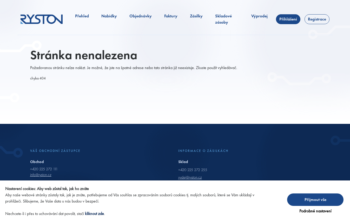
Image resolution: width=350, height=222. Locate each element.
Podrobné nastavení (315, 211)
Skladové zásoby (223, 19)
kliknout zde (94, 213)
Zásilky (196, 16)
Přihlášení (288, 19)
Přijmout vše (315, 199)
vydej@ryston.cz (190, 177)
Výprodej (259, 16)
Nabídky (109, 16)
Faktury (170, 16)
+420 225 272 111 (44, 169)
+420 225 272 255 (192, 169)
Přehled (82, 16)
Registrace (317, 19)
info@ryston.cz (40, 174)
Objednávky (140, 16)
